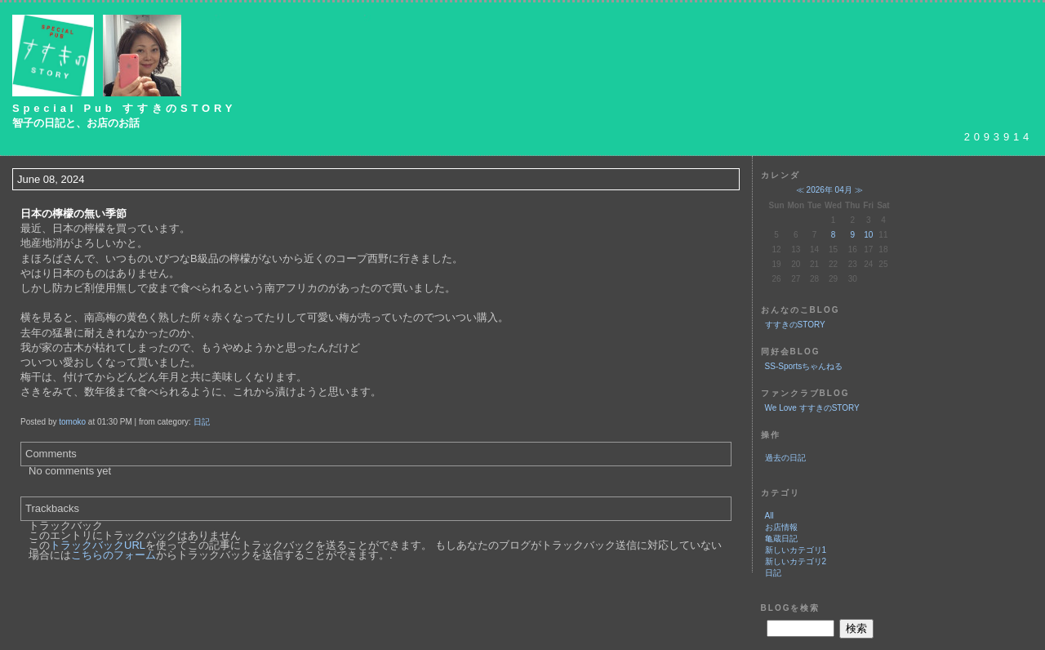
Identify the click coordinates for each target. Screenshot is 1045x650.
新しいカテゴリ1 (796, 549)
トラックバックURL (97, 545)
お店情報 (781, 527)
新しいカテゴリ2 (796, 561)
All (769, 515)
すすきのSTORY (795, 324)
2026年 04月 (829, 189)
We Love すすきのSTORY (812, 407)
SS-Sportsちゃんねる (804, 366)
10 (868, 234)
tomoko (72, 421)
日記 (201, 421)
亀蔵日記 (781, 538)
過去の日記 (785, 457)
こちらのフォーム (113, 555)
